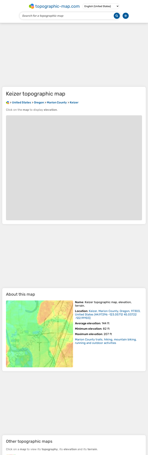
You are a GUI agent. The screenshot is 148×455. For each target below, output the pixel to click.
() (107, 314)
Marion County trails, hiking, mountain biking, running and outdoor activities (106, 341)
